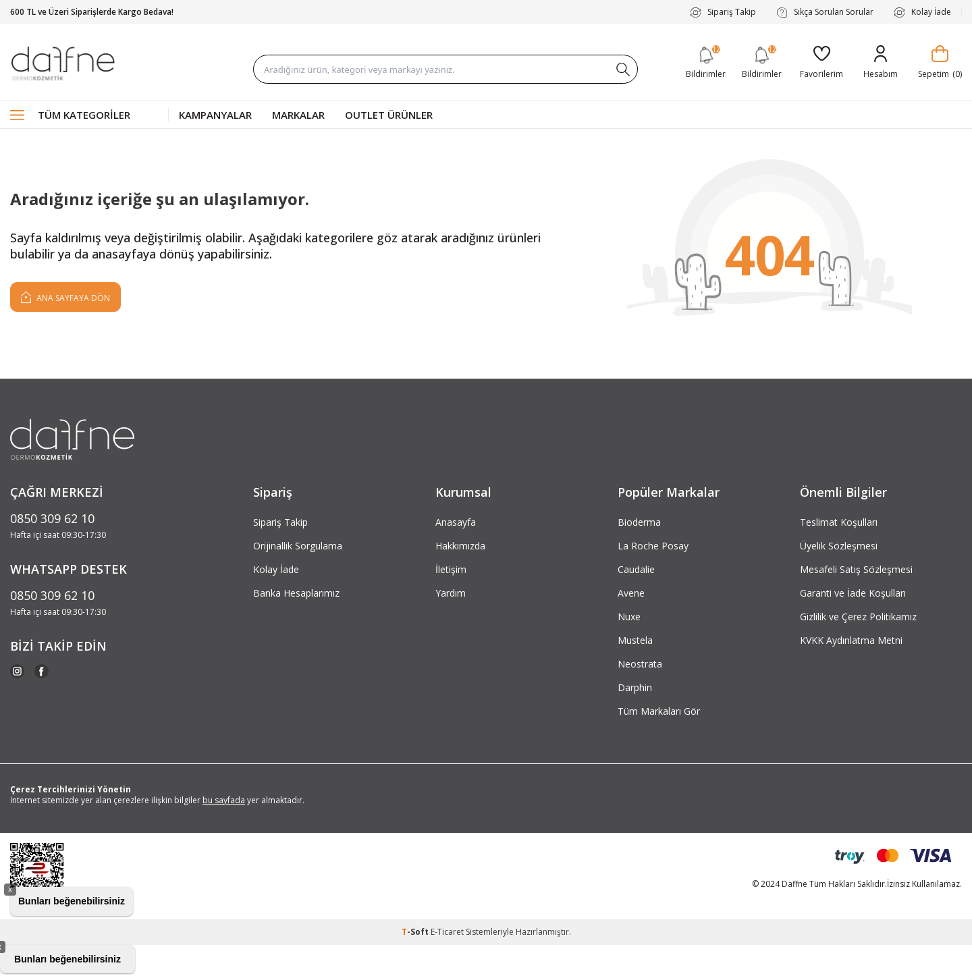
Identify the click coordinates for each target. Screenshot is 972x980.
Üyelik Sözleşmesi (839, 545)
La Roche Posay (653, 545)
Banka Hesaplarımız (296, 593)
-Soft (416, 931)
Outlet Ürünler (389, 114)
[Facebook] (41, 671)
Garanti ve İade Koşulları (853, 593)
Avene (631, 593)
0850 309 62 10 (52, 518)
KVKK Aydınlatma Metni (851, 640)
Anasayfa (455, 522)
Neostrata (640, 663)
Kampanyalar (215, 114)
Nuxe (629, 616)
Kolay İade (922, 12)
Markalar (298, 114)
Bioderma (639, 522)
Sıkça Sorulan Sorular (824, 12)
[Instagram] (17, 671)
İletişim (450, 569)
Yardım (450, 593)
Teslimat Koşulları (839, 522)
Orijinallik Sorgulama (297, 545)
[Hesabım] (880, 62)
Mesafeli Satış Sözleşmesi (856, 569)
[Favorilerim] (821, 62)
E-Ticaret (447, 931)
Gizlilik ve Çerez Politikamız (858, 616)
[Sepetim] (940, 62)
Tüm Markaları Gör (659, 711)
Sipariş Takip (723, 12)
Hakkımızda (460, 545)
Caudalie (636, 569)
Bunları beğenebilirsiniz (71, 901)
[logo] (62, 63)
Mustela (635, 640)
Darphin (635, 687)
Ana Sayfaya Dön (65, 296)
